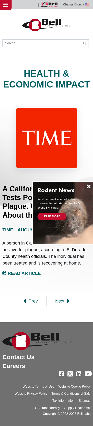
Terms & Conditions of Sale (71, 393)
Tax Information (63, 400)
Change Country (76, 4)
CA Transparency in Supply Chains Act (63, 408)
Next (62, 301)
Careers (13, 366)
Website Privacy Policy (31, 393)
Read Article (21, 273)
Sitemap (85, 400)
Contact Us (18, 357)
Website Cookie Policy (74, 386)
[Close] (88, 186)
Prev (31, 301)
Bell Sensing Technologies (50, 4)
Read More (52, 216)
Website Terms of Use (38, 386)
